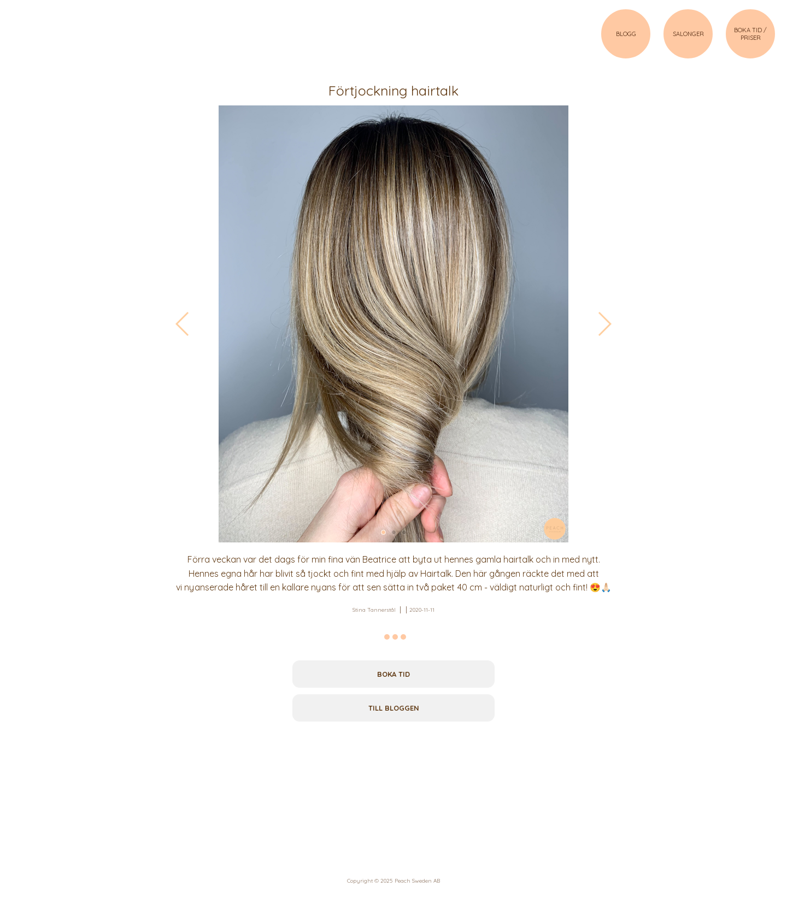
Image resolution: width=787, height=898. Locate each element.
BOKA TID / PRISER (750, 34)
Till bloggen (393, 708)
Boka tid (393, 674)
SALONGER (688, 34)
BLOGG (626, 34)
